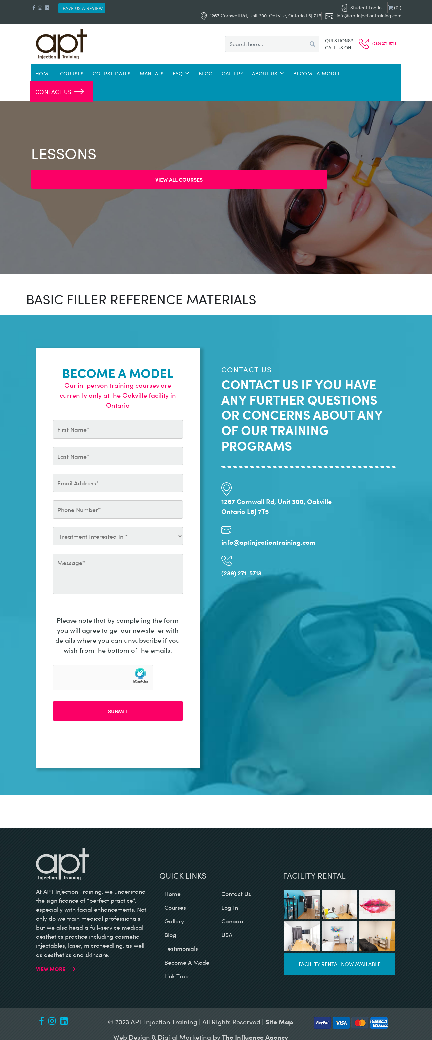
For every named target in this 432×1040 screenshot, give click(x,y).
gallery (174, 921)
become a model (187, 962)
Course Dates (112, 73)
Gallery (232, 73)
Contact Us (53, 91)
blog (170, 935)
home (172, 894)
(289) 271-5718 (377, 43)
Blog (206, 73)
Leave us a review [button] (81, 8)
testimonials (181, 948)
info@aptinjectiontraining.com (369, 15)
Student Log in (361, 7)
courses (175, 907)
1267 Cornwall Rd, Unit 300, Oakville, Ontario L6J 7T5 (261, 15)
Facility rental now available (340, 963)
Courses (72, 73)
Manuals (152, 73)
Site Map (279, 1021)
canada (232, 921)
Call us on (338, 47)
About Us (268, 73)
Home (43, 73)
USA (226, 935)
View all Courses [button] (179, 179)
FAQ (181, 73)
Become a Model (316, 73)
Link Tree (176, 976)
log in (229, 907)
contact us (236, 894)
